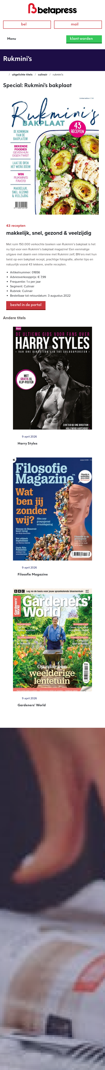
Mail (78, 24)
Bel (27, 24)
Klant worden (84, 39)
